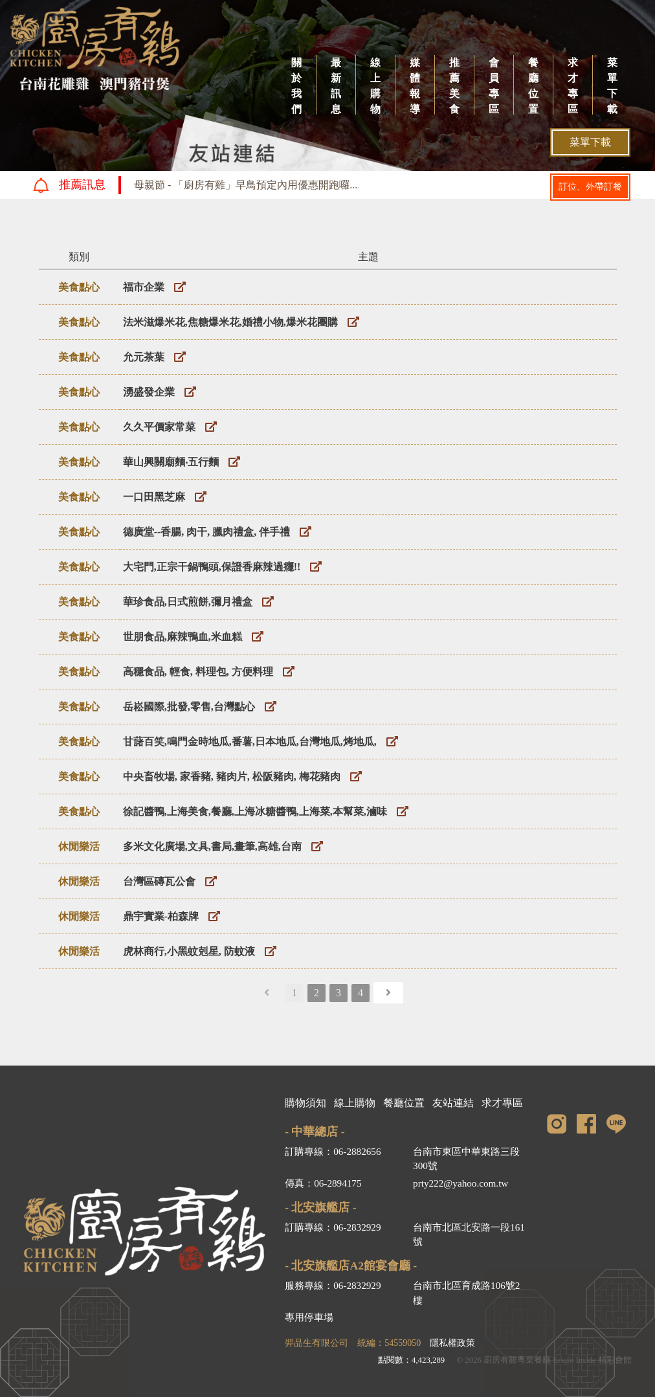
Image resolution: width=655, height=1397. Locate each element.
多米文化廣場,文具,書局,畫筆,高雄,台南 (212, 846)
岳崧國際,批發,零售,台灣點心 (189, 706)
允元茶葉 (143, 357)
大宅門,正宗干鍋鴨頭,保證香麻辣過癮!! (212, 566)
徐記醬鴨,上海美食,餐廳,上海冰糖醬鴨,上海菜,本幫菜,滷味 (255, 811)
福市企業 (143, 287)
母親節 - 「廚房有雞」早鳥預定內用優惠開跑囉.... (247, 184)
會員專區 (494, 86)
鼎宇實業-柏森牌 (161, 916)
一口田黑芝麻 (154, 496)
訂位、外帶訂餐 (590, 187)
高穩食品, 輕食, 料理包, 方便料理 (198, 671)
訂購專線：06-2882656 (333, 1151)
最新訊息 (336, 86)
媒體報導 (415, 86)
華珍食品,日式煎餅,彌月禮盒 (187, 601)
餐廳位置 (533, 86)
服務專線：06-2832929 (333, 1285)
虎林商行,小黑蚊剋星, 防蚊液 (189, 951)
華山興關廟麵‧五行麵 (171, 461)
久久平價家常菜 (159, 426)
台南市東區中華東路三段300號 (466, 1159)
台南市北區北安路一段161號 (469, 1234)
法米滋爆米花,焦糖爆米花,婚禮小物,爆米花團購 (230, 322)
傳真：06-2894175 (323, 1183)
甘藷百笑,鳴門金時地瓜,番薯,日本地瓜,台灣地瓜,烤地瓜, (250, 741)
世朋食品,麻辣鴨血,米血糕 (182, 636)
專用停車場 (309, 1317)
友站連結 (453, 1102)
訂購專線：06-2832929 (333, 1227)
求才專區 (573, 86)
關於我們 (296, 86)
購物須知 (305, 1102)
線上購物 (375, 86)
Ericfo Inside (574, 1360)
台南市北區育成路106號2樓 (466, 1293)
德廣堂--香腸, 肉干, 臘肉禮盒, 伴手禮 (207, 531)
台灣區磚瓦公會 (159, 881)
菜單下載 (612, 86)
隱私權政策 (452, 1343)
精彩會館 (615, 1360)
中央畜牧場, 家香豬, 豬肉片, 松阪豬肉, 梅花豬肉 (231, 776)
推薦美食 (454, 86)
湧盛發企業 (149, 391)
